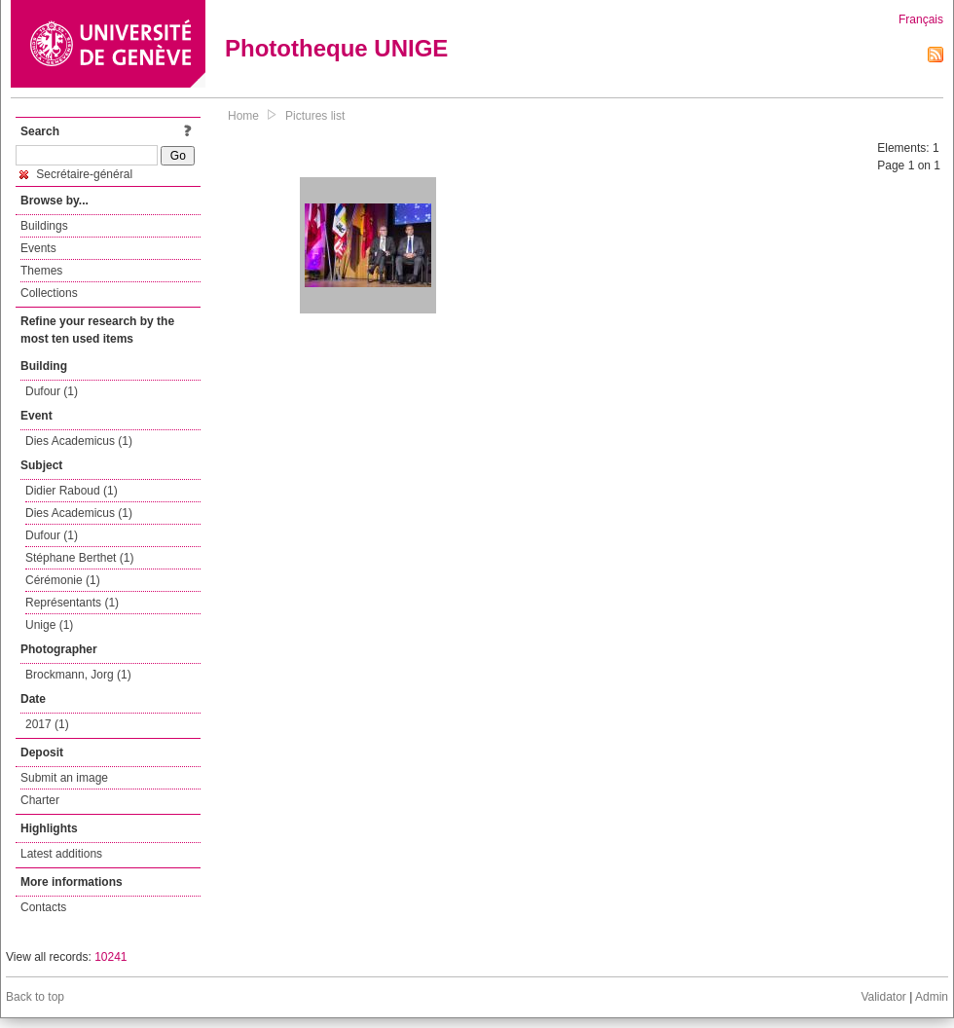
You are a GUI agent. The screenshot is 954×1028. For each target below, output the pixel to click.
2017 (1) (47, 724)
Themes (41, 270)
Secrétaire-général (75, 174)
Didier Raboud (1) (71, 490)
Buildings (44, 226)
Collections (49, 293)
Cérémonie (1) (62, 580)
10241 (110, 957)
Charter (39, 800)
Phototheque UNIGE (336, 48)
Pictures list (315, 116)
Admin (931, 997)
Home (243, 116)
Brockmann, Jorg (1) (78, 674)
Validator (883, 997)
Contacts (43, 907)
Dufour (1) (51, 391)
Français (921, 19)
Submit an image (64, 778)
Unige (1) (49, 625)
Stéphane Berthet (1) (79, 558)
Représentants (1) (72, 602)
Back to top (35, 997)
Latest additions (61, 854)
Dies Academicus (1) (78, 441)
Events (38, 248)
